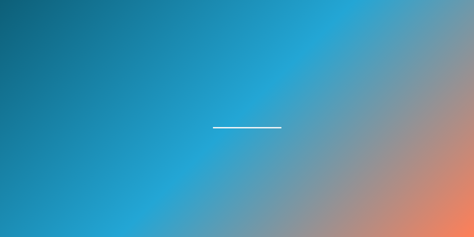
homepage (247, 120)
